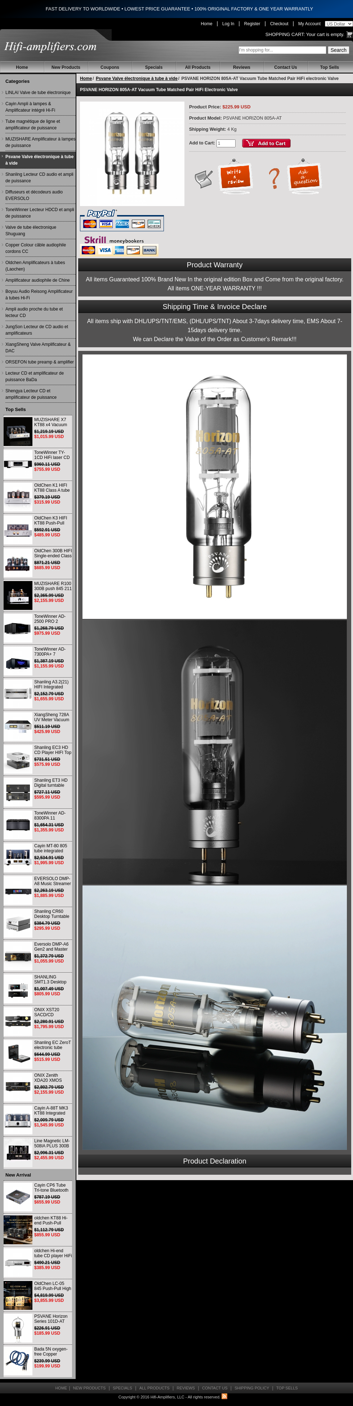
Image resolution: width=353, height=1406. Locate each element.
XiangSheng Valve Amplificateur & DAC (38, 347)
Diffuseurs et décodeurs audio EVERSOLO (34, 195)
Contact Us (285, 67)
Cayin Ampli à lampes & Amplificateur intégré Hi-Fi (30, 107)
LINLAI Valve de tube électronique (38, 92)
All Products (198, 67)
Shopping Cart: (285, 34)
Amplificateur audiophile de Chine (37, 280)
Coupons (109, 67)
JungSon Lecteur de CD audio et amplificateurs (36, 330)
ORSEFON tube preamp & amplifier (39, 362)
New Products (66, 67)
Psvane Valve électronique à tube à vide (39, 160)
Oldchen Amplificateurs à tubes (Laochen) (35, 266)
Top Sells (329, 67)
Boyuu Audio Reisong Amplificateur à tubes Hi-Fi (39, 294)
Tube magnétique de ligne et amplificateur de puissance (32, 124)
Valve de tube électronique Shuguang (30, 230)
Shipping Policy (251, 1388)
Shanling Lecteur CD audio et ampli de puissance (39, 177)
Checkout (279, 23)
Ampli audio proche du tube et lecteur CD (34, 312)
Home (207, 23)
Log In (228, 23)
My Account (309, 23)
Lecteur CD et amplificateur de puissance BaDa (34, 376)
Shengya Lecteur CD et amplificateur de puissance (31, 394)
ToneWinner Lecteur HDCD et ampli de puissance (39, 213)
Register (252, 23)
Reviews (241, 67)
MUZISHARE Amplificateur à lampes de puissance (40, 142)
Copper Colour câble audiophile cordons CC (35, 248)
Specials (154, 67)
